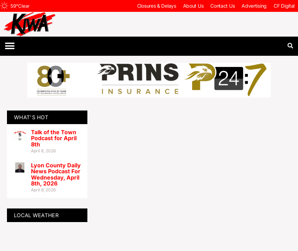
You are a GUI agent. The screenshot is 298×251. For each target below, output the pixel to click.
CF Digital (284, 6)
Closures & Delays (156, 6)
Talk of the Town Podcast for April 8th (54, 138)
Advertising (254, 6)
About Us (193, 6)
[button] (9, 46)
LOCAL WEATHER (36, 215)
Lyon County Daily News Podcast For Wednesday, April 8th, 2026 (56, 174)
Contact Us (222, 6)
